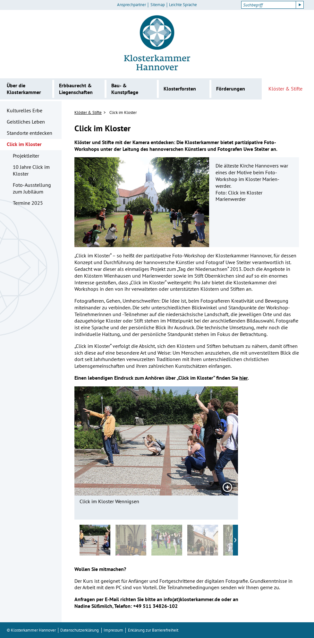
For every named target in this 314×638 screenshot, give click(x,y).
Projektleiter (26, 155)
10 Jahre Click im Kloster (31, 170)
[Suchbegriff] (268, 5)
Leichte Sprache (183, 4)
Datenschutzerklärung (79, 630)
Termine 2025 (28, 203)
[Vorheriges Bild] (100, 441)
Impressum (113, 630)
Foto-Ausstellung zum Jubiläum (32, 188)
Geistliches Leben (26, 121)
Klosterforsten (180, 88)
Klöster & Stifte (285, 88)
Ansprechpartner (131, 4)
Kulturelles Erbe (24, 110)
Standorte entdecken (29, 133)
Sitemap (157, 4)
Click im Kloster (24, 144)
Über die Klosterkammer (24, 88)
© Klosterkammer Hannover (31, 630)
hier (243, 378)
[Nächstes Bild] (212, 441)
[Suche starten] (300, 5)
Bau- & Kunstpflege (124, 88)
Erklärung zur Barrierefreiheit (153, 630)
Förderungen (230, 88)
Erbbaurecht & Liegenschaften (76, 88)
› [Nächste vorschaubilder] (235, 539)
